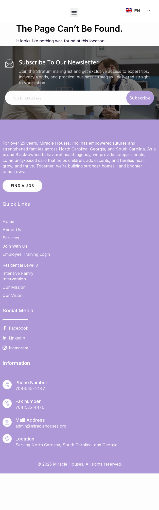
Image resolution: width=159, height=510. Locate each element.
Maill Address (30, 456)
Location (24, 475)
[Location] (7, 475)
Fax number (28, 437)
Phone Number (31, 419)
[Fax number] (7, 440)
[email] (79, 98)
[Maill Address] (7, 458)
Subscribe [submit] (140, 98)
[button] (74, 12)
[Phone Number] (7, 421)
